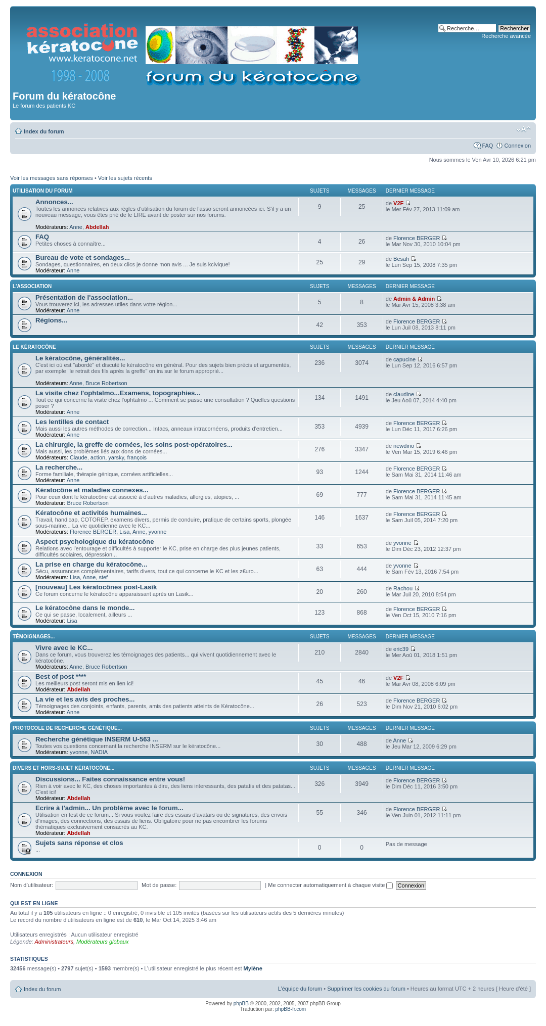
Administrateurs (54, 942)
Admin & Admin (414, 299)
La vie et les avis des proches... (84, 699)
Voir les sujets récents (125, 178)
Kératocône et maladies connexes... (92, 490)
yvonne (157, 532)
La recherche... (58, 467)
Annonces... (54, 202)
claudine (403, 394)
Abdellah (97, 227)
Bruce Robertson (106, 383)
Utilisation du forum (43, 191)
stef (103, 577)
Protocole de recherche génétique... (67, 728)
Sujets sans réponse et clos (79, 843)
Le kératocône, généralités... (80, 358)
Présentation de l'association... (84, 297)
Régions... (51, 320)
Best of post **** (60, 676)
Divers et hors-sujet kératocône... (63, 768)
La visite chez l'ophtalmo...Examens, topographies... (117, 393)
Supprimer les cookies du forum (366, 989)
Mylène (253, 968)
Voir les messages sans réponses (51, 178)
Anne (75, 227)
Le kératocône (34, 347)
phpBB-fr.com (291, 1009)
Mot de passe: (159, 885)
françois (137, 457)
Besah (401, 259)
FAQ (487, 146)
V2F (398, 203)
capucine (404, 359)
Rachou (403, 588)
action (97, 457)
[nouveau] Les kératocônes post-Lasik (96, 587)
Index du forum (44, 131)
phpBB (241, 1003)
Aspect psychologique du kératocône (94, 541)
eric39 (400, 649)
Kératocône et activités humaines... (91, 513)
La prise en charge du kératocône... (91, 564)
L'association (32, 286)
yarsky (116, 457)
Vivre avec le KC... (64, 647)
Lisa (124, 532)
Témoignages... (34, 636)
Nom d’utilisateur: (31, 885)
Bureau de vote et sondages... (82, 257)
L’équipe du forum (300, 989)
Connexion (517, 146)
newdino (403, 446)
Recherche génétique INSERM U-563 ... (96, 739)
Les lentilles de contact (72, 422)
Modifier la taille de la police (523, 129)
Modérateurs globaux (102, 942)
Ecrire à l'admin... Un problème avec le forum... (109, 808)
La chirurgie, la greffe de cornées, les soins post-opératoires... (134, 444)
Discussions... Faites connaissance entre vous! (110, 779)
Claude (78, 457)
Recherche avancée (506, 36)
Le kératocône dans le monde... (84, 608)
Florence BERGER (416, 238)
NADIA (99, 752)
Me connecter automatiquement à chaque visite (330, 885)
